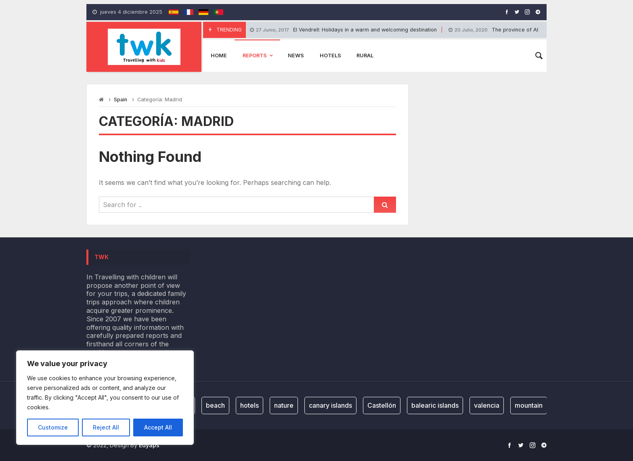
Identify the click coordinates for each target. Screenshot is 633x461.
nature (283, 405)
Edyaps (149, 445)
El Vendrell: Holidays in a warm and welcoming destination (343, 30)
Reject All (106, 427)
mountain (529, 405)
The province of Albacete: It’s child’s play (521, 30)
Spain (120, 99)
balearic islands (435, 405)
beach (215, 405)
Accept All (158, 427)
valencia (486, 405)
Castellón (381, 405)
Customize (53, 427)
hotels (249, 405)
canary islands (330, 405)
